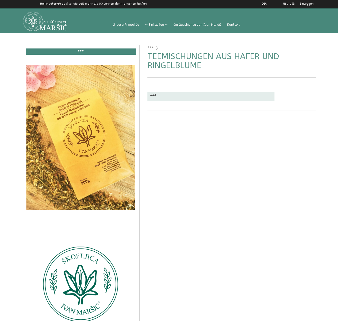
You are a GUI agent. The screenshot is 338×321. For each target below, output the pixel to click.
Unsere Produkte (126, 25)
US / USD (284, 3)
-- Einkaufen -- (156, 25)
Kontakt (233, 25)
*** (150, 48)
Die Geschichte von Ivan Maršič (197, 25)
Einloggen (307, 3)
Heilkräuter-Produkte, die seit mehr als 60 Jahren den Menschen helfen (93, 3)
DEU (264, 3)
